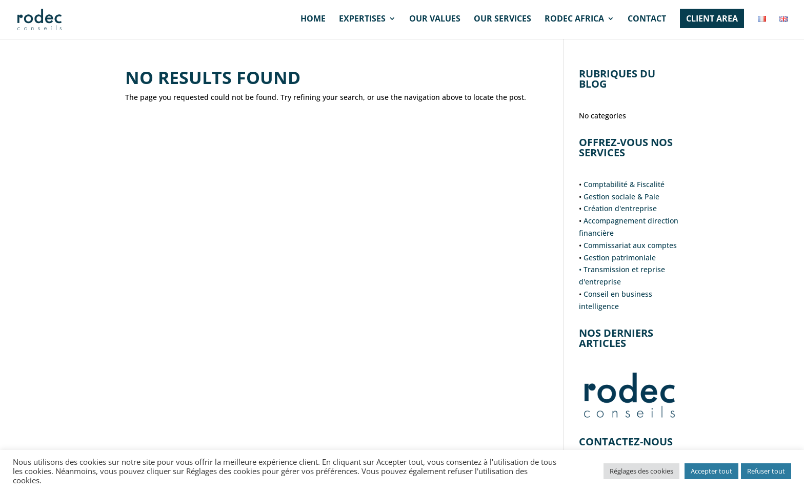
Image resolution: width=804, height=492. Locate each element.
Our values (434, 19)
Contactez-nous (626, 441)
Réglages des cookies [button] (641, 471)
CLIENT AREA (712, 18)
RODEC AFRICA (574, 19)
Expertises (362, 19)
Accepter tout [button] (711, 471)
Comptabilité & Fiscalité (624, 184)
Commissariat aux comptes (630, 245)
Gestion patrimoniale (620, 257)
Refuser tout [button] (766, 471)
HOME (313, 19)
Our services (502, 19)
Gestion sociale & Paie (621, 196)
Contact (647, 19)
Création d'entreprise (620, 208)
